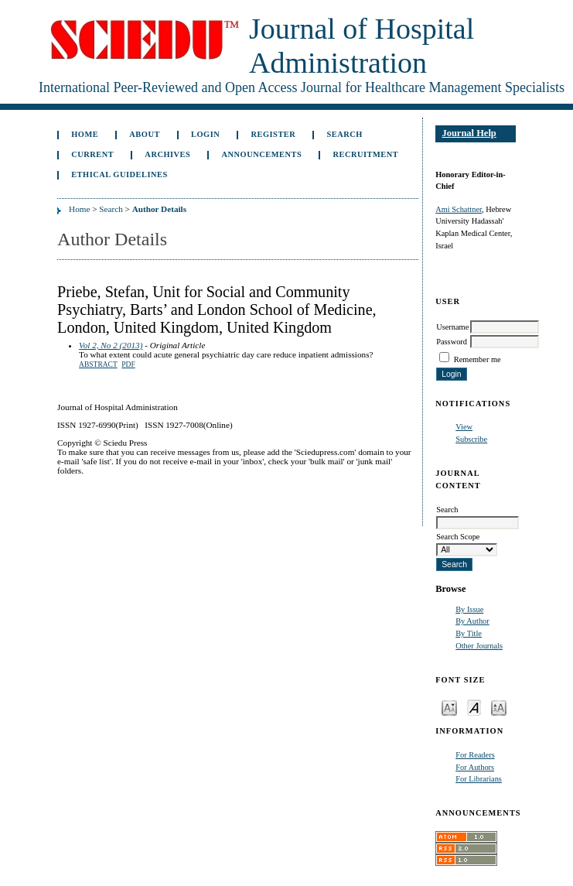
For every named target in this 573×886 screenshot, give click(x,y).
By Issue (469, 609)
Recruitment (365, 154)
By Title (468, 633)
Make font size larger (498, 707)
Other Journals (479, 645)
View (463, 426)
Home (84, 134)
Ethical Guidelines (119, 174)
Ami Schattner (458, 209)
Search (344, 134)
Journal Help (469, 133)
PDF (128, 364)
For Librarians (478, 779)
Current (92, 154)
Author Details (159, 209)
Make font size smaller (449, 707)
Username (452, 327)
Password (451, 341)
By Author (472, 621)
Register (273, 134)
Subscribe (471, 439)
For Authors (474, 767)
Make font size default (474, 707)
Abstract (98, 364)
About (144, 134)
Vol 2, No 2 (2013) (110, 345)
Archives (167, 154)
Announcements (262, 154)
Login (205, 134)
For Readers (475, 755)
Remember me (477, 359)
